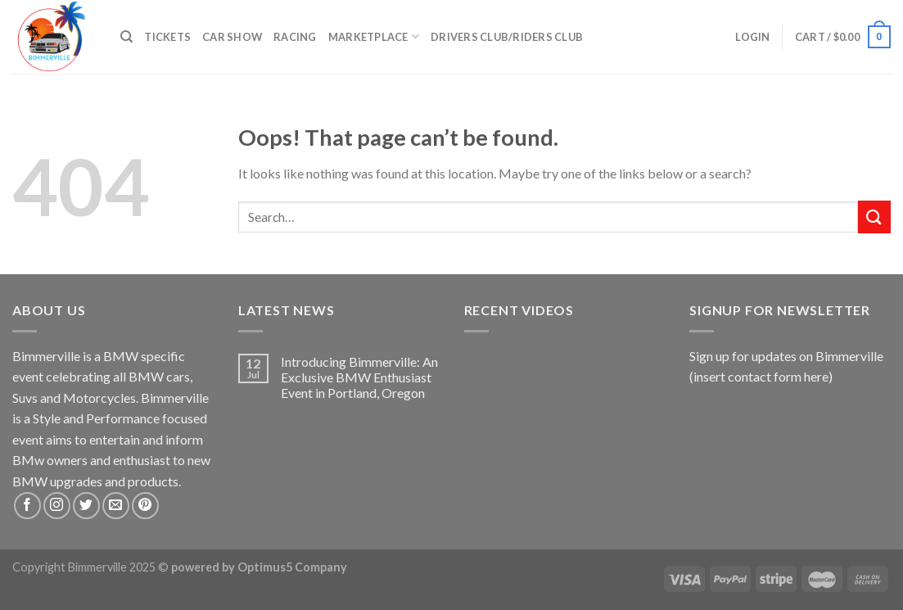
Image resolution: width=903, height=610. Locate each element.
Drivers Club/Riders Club (507, 36)
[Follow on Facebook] (27, 505)
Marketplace (373, 36)
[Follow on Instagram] (56, 505)
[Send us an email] (115, 505)
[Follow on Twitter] (86, 505)
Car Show (232, 36)
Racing (295, 36)
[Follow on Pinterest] (145, 505)
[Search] (126, 36)
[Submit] (874, 217)
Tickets (167, 36)
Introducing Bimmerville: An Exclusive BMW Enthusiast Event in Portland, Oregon (359, 377)
